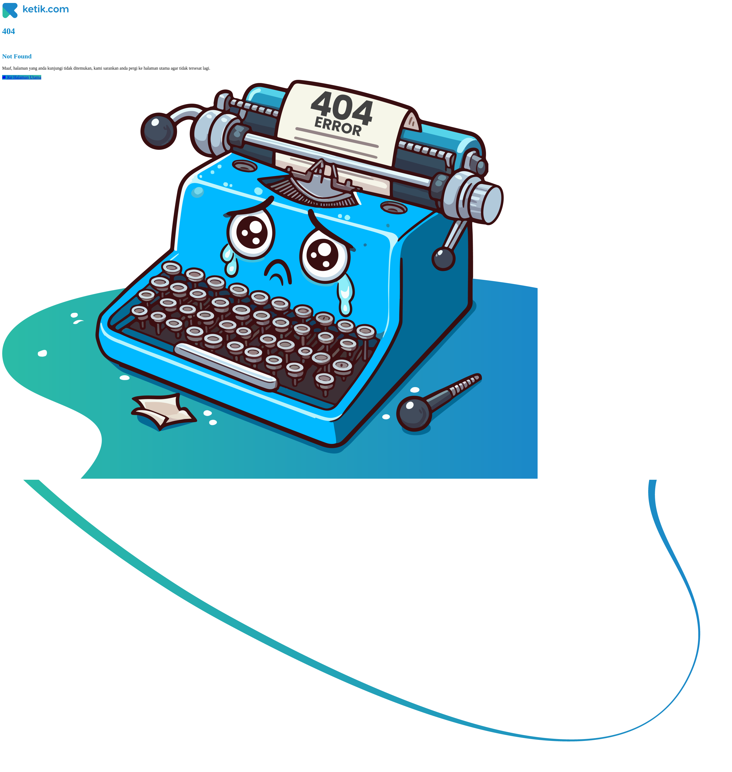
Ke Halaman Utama (21, 77)
